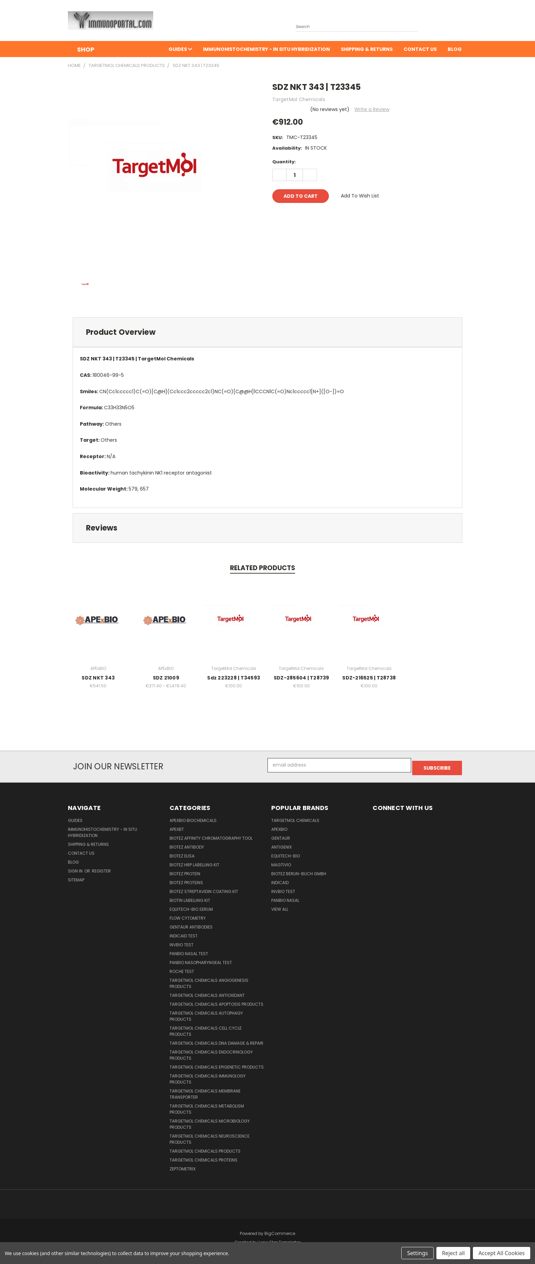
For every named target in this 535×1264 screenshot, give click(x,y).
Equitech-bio (285, 853)
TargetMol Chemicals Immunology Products (208, 1076)
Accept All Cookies (501, 1253)
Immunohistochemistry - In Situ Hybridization (266, 49)
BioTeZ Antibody (187, 844)
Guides (180, 49)
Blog (455, 49)
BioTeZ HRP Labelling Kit (194, 862)
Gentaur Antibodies (191, 924)
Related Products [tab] (262, 568)
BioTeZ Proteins (186, 880)
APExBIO (279, 826)
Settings (417, 1253)
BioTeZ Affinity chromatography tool (211, 835)
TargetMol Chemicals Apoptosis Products (216, 1001)
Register (101, 868)
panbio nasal (285, 898)
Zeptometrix (183, 1166)
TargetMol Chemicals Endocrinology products (211, 1052)
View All (279, 906)
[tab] (267, 332)
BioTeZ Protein (185, 871)
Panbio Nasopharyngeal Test (201, 960)
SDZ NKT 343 (98, 677)
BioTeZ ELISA (182, 853)
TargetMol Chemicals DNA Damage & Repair (216, 1040)
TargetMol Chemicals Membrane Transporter (205, 1091)
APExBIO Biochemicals (193, 818)
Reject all (453, 1253)
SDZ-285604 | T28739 (301, 677)
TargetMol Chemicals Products (205, 1148)
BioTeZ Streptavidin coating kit (204, 889)
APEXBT (177, 826)
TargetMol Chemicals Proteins (203, 1157)
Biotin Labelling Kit (190, 898)
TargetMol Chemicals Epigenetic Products (217, 1064)
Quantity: (284, 162)
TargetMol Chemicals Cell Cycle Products (206, 1028)
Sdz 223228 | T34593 (233, 677)
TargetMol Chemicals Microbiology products (210, 1121)
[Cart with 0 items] (465, 22)
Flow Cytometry (188, 915)
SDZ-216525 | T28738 (369, 677)
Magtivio (281, 862)
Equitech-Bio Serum (191, 906)
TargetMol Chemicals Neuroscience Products (209, 1136)
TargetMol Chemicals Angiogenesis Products (209, 981)
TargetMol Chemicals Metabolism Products (207, 1106)
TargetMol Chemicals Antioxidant (207, 992)
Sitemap (76, 877)
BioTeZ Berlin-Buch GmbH (298, 871)
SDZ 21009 (166, 677)
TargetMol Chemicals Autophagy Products (206, 1013)
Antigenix (281, 844)
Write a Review (372, 109)
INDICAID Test (184, 933)
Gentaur (280, 835)
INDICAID (280, 880)
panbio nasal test (189, 951)
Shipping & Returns (367, 49)
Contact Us (420, 49)
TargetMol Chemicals (295, 818)
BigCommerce (279, 1231)
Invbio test (181, 942)
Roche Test (182, 969)
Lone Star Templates (280, 1239)
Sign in (76, 868)
